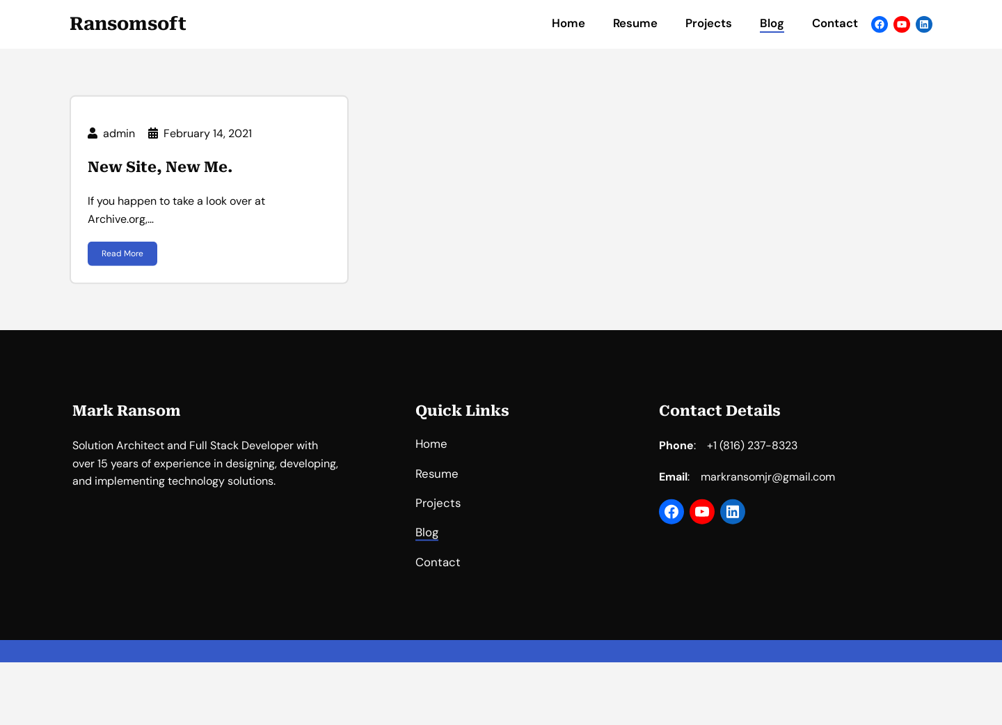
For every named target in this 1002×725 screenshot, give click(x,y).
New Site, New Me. (160, 170)
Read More (122, 257)
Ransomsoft (128, 23)
